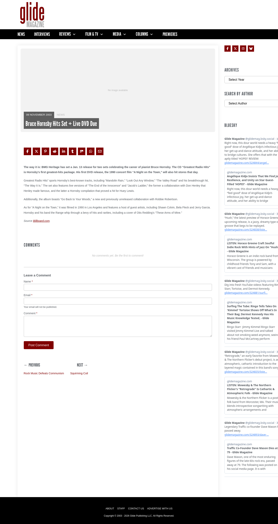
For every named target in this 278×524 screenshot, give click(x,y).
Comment (30, 313)
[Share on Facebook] (27, 151)
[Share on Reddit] (54, 151)
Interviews (42, 34)
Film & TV (91, 34)
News (21, 34)
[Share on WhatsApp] (90, 151)
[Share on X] (36, 151)
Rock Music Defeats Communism (44, 373)
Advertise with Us (159, 508)
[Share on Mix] (81, 151)
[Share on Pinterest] (45, 151)
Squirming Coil (79, 373)
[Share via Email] (99, 151)
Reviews (65, 34)
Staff (121, 508)
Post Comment (38, 345)
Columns (142, 34)
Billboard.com (41, 220)
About (110, 508)
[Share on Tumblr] (72, 151)
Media (117, 34)
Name (28, 281)
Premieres (170, 34)
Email (28, 295)
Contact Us (136, 508)
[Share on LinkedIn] (63, 151)
